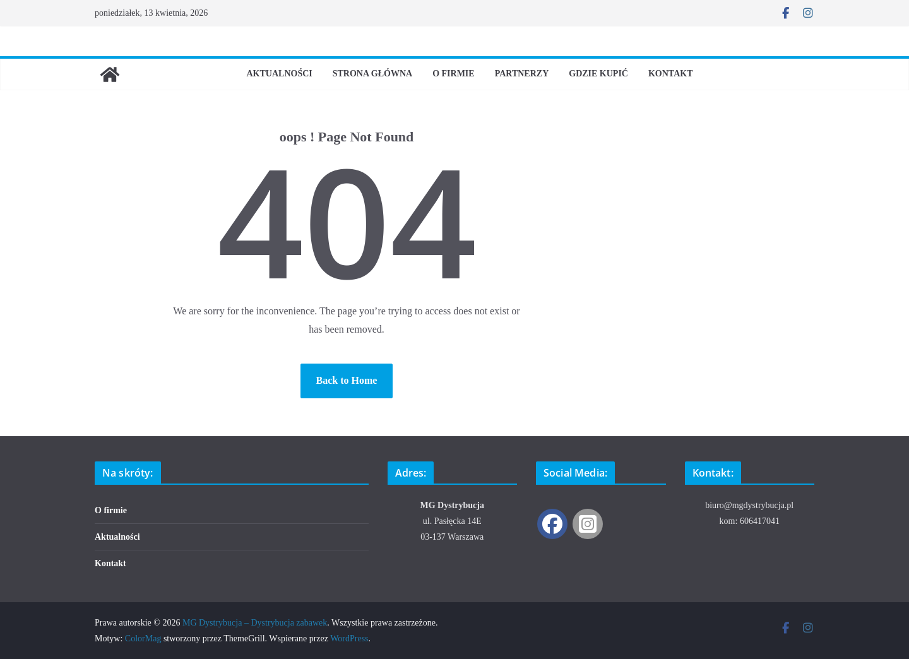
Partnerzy (522, 73)
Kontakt (670, 73)
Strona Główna (372, 73)
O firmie (453, 73)
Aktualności (279, 73)
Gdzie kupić (598, 73)
